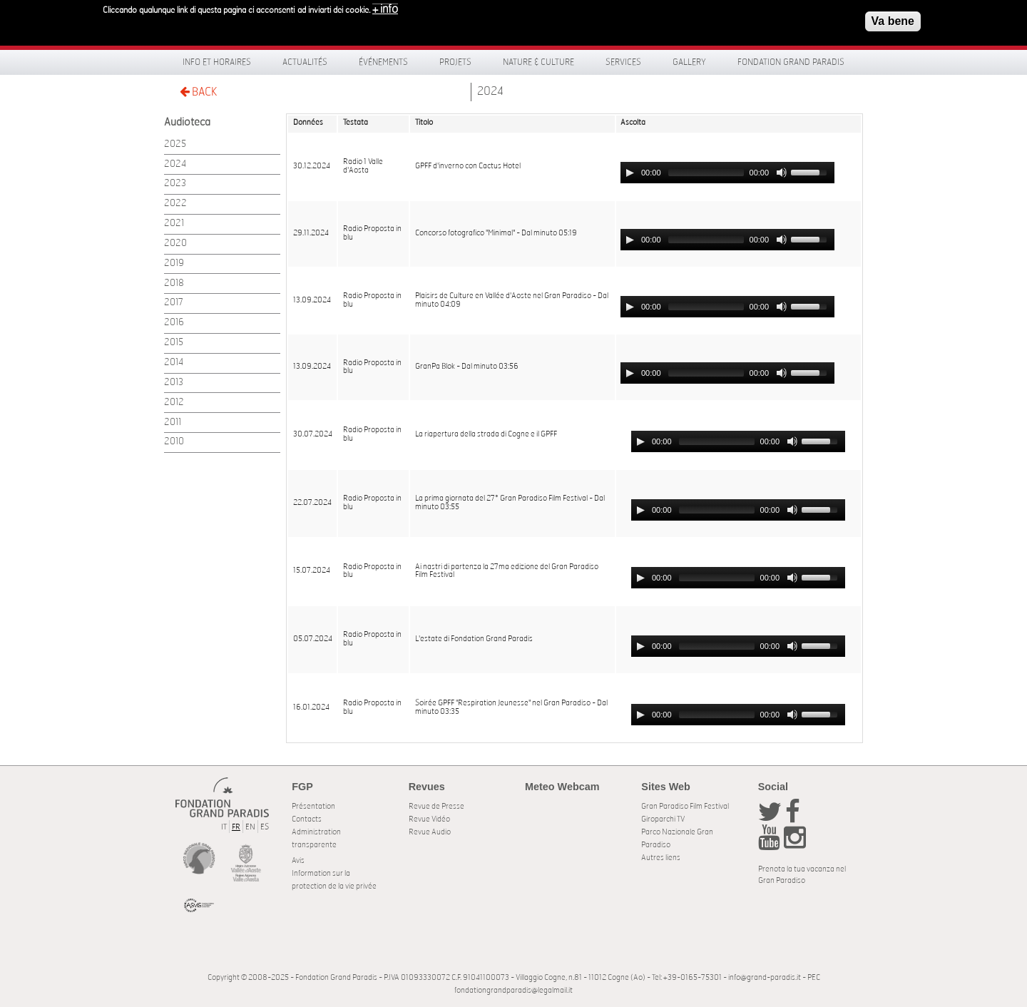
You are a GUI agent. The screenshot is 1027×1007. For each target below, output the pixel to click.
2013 (173, 382)
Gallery (689, 62)
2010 (174, 441)
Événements (383, 62)
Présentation (313, 806)
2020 (175, 243)
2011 (172, 422)
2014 (173, 362)
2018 (174, 283)
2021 (174, 223)
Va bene (893, 21)
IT (224, 827)
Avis (298, 860)
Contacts (307, 819)
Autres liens (660, 858)
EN (250, 827)
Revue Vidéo (429, 819)
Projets (455, 62)
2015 (173, 342)
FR (236, 827)
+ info (385, 9)
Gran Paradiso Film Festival (685, 806)
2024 (490, 91)
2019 (174, 263)
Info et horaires (217, 62)
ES (264, 827)
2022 (175, 203)
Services (623, 62)
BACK (198, 92)
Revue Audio (430, 832)
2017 (173, 302)
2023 (175, 183)
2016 (174, 322)
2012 (174, 402)
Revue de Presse (436, 806)
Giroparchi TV (663, 819)
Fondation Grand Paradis (790, 62)
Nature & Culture (538, 62)
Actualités (304, 62)
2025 (175, 144)
